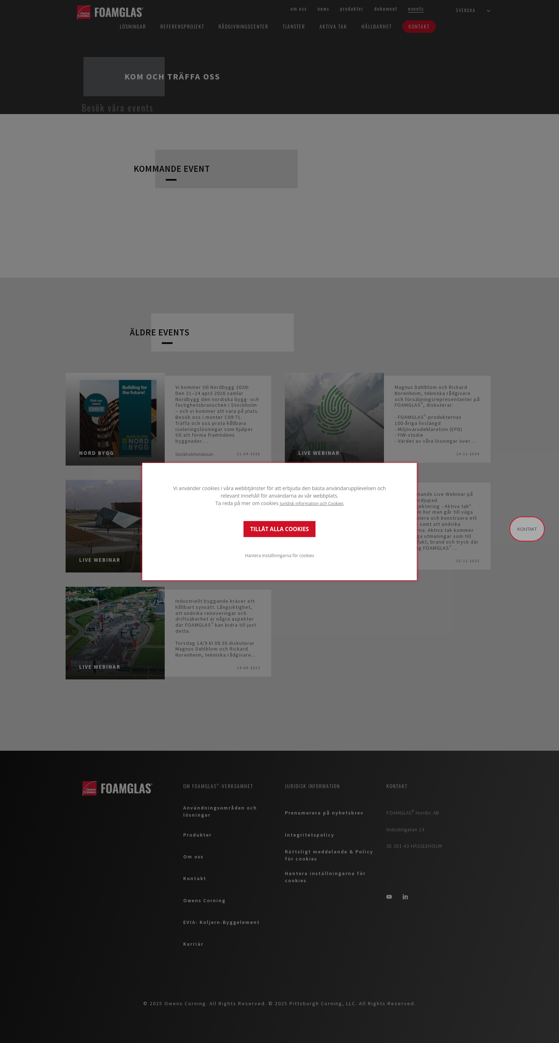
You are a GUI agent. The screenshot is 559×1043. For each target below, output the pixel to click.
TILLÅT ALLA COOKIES (279, 529)
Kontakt (527, 529)
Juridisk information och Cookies (312, 503)
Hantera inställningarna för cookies (279, 555)
